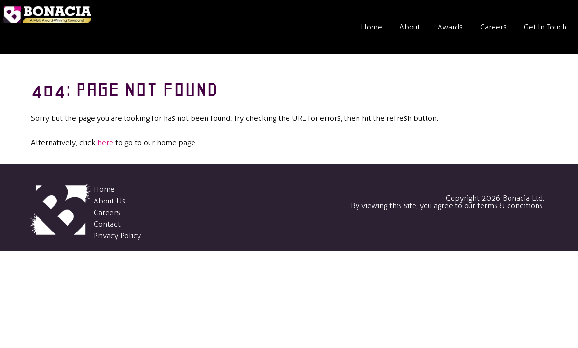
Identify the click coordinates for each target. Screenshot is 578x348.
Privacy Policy (117, 235)
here (105, 142)
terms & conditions (510, 205)
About (409, 26)
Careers (493, 26)
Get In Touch (545, 26)
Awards (450, 26)
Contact (107, 224)
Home (371, 26)
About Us (109, 200)
